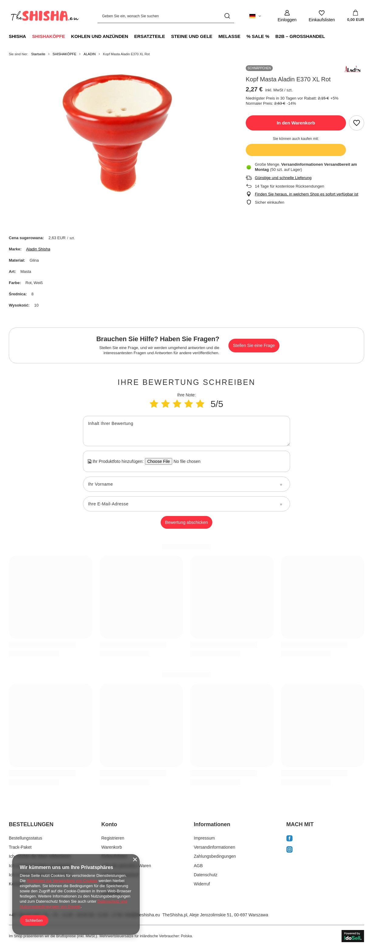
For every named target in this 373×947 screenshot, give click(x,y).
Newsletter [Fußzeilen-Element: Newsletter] (111, 893)
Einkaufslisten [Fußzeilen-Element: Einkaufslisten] (114, 856)
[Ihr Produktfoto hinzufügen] (185, 461)
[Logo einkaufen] (44, 16)
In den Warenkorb (296, 122)
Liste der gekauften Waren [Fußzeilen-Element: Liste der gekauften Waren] (126, 865)
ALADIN (90, 54)
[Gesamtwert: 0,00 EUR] (355, 16)
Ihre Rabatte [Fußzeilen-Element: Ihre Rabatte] (113, 883)
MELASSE (229, 36)
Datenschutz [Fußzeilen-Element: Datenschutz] (205, 874)
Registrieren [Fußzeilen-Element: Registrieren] (112, 838)
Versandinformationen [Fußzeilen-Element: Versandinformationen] (214, 847)
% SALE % (258, 36)
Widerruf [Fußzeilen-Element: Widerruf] (202, 883)
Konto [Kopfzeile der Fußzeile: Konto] (109, 824)
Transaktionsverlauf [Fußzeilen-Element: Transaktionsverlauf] (120, 874)
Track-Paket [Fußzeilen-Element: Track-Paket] (20, 847)
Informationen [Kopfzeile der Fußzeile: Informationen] (212, 824)
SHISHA (17, 36)
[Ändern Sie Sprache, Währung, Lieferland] (255, 16)
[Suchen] (227, 16)
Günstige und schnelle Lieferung (283, 177)
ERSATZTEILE (149, 36)
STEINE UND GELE (191, 36)
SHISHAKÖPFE (48, 36)
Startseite (38, 54)
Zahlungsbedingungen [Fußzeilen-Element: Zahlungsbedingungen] (215, 856)
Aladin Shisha (38, 249)
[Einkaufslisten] (322, 15)
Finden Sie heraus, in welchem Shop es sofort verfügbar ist (306, 194)
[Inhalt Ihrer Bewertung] (186, 431)
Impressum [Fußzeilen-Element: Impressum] (204, 838)
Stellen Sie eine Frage (254, 345)
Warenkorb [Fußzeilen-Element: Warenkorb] (111, 847)
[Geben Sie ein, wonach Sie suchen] (166, 16)
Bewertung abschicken (186, 522)
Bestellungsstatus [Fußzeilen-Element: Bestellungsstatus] (25, 838)
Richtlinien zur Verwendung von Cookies (62, 880)
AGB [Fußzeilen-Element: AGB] (198, 865)
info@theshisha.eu (142, 914)
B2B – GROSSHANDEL (300, 36)
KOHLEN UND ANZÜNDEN (99, 36)
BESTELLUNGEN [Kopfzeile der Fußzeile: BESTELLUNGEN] (31, 824)
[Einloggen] (287, 15)
